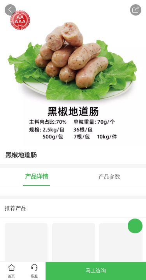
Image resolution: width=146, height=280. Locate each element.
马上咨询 (96, 270)
